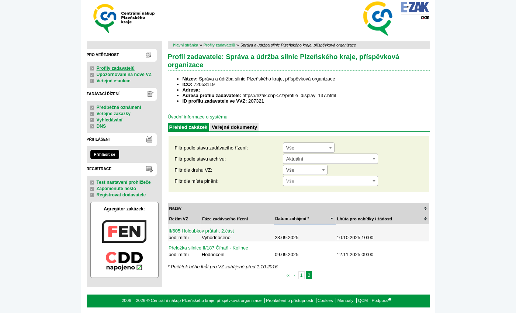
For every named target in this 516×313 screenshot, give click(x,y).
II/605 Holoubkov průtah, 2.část (201, 231)
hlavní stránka (185, 45)
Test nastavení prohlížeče (124, 182)
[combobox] (309, 147)
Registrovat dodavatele (121, 194)
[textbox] (330, 181)
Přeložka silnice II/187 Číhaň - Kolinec (208, 248)
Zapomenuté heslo (116, 188)
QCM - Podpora (373, 300)
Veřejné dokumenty (234, 127)
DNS (101, 126)
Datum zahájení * (292, 218)
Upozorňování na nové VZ (124, 74)
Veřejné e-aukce (114, 80)
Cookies (325, 300)
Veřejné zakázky (114, 113)
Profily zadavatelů (116, 68)
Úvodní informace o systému (198, 117)
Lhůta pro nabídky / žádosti (364, 219)
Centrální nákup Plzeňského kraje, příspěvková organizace (124, 18)
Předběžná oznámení (119, 107)
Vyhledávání (110, 120)
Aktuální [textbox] (294, 159)
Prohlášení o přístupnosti (289, 300)
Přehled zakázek (188, 127)
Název (175, 208)
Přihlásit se (104, 154)
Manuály (345, 300)
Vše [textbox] (290, 148)
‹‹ (288, 275)
